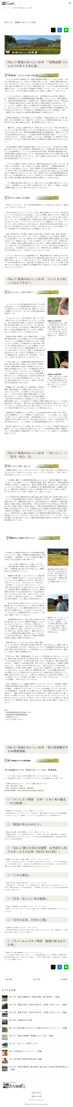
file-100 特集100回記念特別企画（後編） (26, 1059)
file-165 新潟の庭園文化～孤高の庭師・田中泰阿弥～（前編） (35, 996)
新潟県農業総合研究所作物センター (19, 712)
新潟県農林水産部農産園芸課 (16, 714)
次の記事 (64, 979)
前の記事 (9, 979)
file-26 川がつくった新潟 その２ (23, 1043)
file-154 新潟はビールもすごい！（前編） (26, 1051)
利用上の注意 (36, 1096)
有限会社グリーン (12, 717)
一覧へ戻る (36, 979)
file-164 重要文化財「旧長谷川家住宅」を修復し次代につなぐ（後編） (38, 1004)
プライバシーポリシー (36, 1100)
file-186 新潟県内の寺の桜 (20, 1020)
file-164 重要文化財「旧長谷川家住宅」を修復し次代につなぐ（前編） (38, 1012)
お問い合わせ (36, 1093)
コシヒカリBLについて (14, 719)
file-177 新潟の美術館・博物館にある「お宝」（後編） (31, 1035)
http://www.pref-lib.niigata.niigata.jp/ (30, 790)
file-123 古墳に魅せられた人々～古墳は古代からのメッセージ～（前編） (38, 1028)
